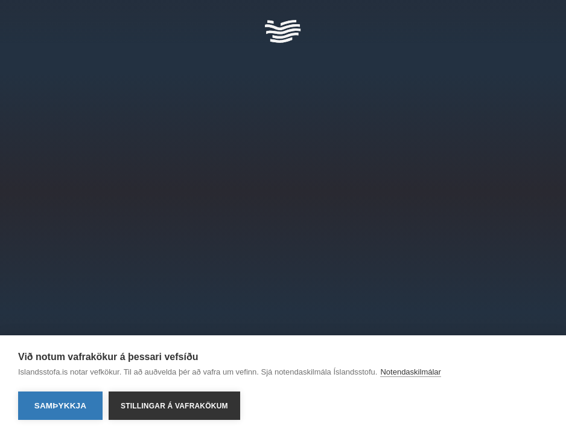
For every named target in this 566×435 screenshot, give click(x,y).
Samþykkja (60, 405)
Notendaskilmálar (410, 371)
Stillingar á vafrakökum (174, 406)
